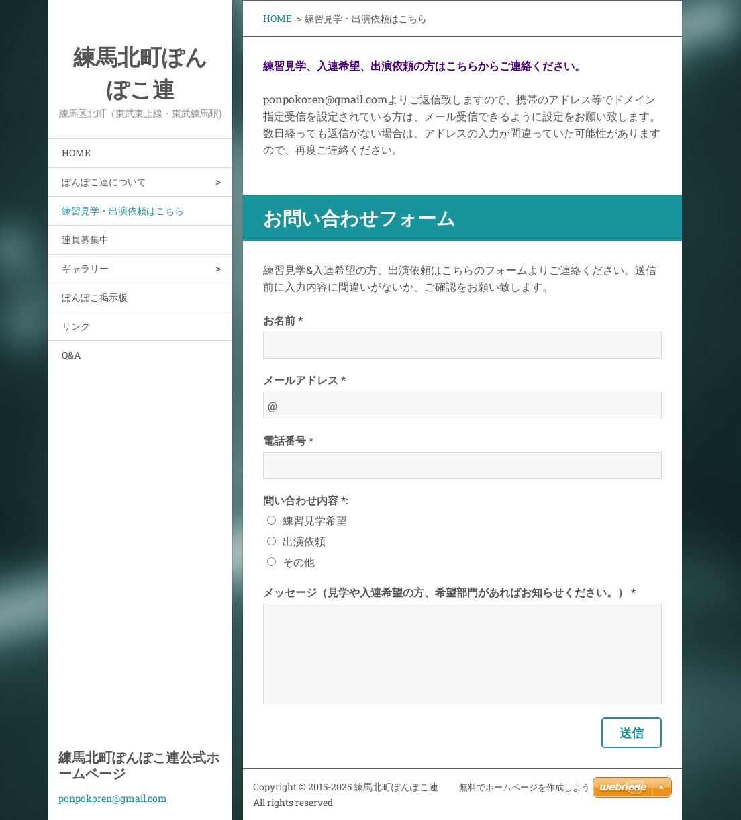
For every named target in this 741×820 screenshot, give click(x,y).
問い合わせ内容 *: (305, 500)
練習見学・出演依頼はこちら (123, 210)
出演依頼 (304, 541)
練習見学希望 (315, 520)
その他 (299, 562)
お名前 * (283, 320)
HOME (76, 152)
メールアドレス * (304, 380)
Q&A (71, 355)
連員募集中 (85, 239)
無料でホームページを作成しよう (524, 787)
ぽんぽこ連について (104, 181)
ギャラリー (85, 268)
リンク (76, 326)
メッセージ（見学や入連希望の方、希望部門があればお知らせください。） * (449, 592)
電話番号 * (288, 440)
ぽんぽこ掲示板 (95, 297)
